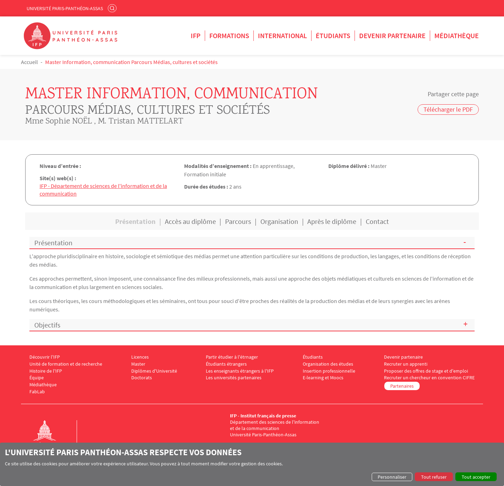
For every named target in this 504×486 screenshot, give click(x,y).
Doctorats (141, 379)
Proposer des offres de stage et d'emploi (426, 372)
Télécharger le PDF (448, 109)
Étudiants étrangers (226, 365)
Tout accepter (476, 477)
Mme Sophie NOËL (58, 121)
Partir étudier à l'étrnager (232, 358)
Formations (229, 35)
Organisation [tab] (279, 222)
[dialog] (252, 464)
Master (138, 365)
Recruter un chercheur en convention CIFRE (429, 379)
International (282, 35)
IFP (196, 35)
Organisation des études (328, 365)
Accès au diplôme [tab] (190, 222)
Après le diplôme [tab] (331, 222)
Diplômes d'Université (154, 372)
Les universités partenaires (233, 379)
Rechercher (113, 8)
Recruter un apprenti (405, 365)
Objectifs (47, 325)
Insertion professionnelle (329, 372)
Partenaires (402, 387)
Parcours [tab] (238, 222)
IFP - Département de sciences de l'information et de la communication (103, 190)
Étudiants (333, 35)
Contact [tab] (377, 222)
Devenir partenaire (392, 35)
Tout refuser (434, 477)
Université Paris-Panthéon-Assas (65, 8)
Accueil (29, 61)
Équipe (36, 379)
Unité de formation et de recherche (65, 365)
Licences (140, 358)
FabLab (37, 393)
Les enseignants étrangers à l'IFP (240, 372)
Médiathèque (456, 35)
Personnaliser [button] (392, 477)
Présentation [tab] (135, 222)
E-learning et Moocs (323, 379)
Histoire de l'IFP (45, 372)
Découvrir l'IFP (44, 358)
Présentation (53, 243)
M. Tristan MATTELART (140, 121)
